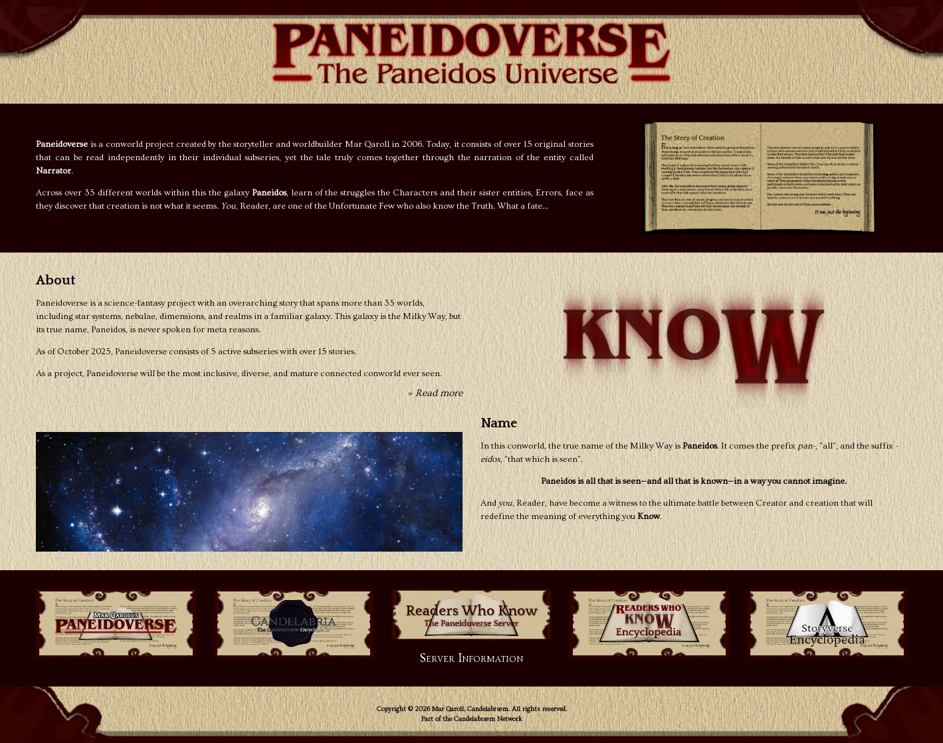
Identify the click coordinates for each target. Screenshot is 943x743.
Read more (439, 393)
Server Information (471, 658)
